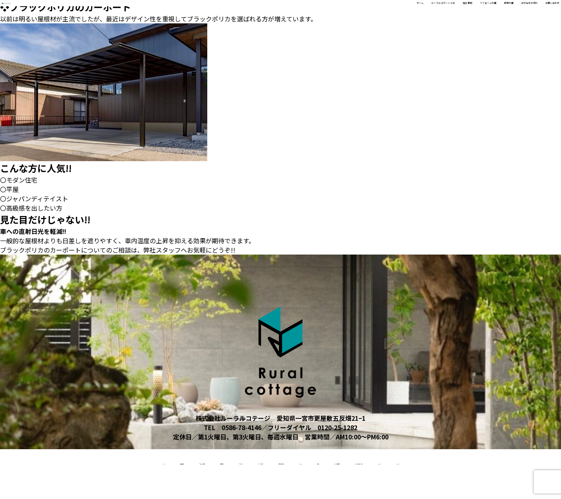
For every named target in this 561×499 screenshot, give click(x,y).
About (367, 461)
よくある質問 (440, 461)
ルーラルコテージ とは (312, 12)
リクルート (213, 461)
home (33, 461)
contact (299, 486)
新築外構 (448, 12)
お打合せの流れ (490, 12)
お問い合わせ (538, 12)
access (258, 486)
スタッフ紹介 (263, 461)
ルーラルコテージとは (506, 461)
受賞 (400, 461)
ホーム (262, 12)
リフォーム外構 (406, 12)
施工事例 (363, 12)
